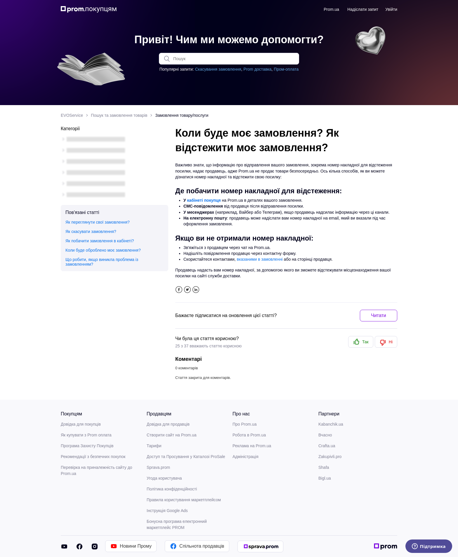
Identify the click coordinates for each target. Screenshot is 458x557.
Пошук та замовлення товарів (119, 115)
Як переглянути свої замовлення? (97, 222)
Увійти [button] (391, 9)
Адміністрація (246, 456)
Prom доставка (258, 69)
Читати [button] (378, 315)
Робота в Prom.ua (249, 435)
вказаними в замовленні (260, 259)
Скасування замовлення (218, 69)
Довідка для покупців (81, 424)
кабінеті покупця (204, 200)
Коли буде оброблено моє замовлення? (103, 250)
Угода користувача (164, 478)
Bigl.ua (324, 478)
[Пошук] (229, 59)
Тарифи (154, 445)
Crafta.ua (326, 445)
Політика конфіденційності (172, 489)
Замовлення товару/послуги (181, 115)
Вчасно (325, 435)
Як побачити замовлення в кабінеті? (99, 241)
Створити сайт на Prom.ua (172, 435)
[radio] (360, 342)
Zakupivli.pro (329, 456)
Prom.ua (331, 9)
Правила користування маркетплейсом (184, 499)
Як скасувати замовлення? (90, 231)
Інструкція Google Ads (167, 510)
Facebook (179, 289)
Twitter (187, 289)
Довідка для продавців (168, 424)
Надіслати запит (362, 9)
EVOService (72, 115)
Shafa (323, 467)
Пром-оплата (286, 69)
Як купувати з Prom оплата (86, 435)
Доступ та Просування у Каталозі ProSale (186, 456)
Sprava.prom (158, 467)
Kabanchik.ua (330, 424)
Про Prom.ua (244, 424)
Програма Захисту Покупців (87, 445)
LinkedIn (195, 289)
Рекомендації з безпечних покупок (93, 456)
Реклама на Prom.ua (252, 445)
